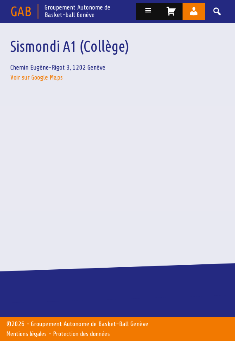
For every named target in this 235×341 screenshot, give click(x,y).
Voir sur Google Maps (36, 77)
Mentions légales (27, 334)
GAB (20, 11)
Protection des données (84, 334)
